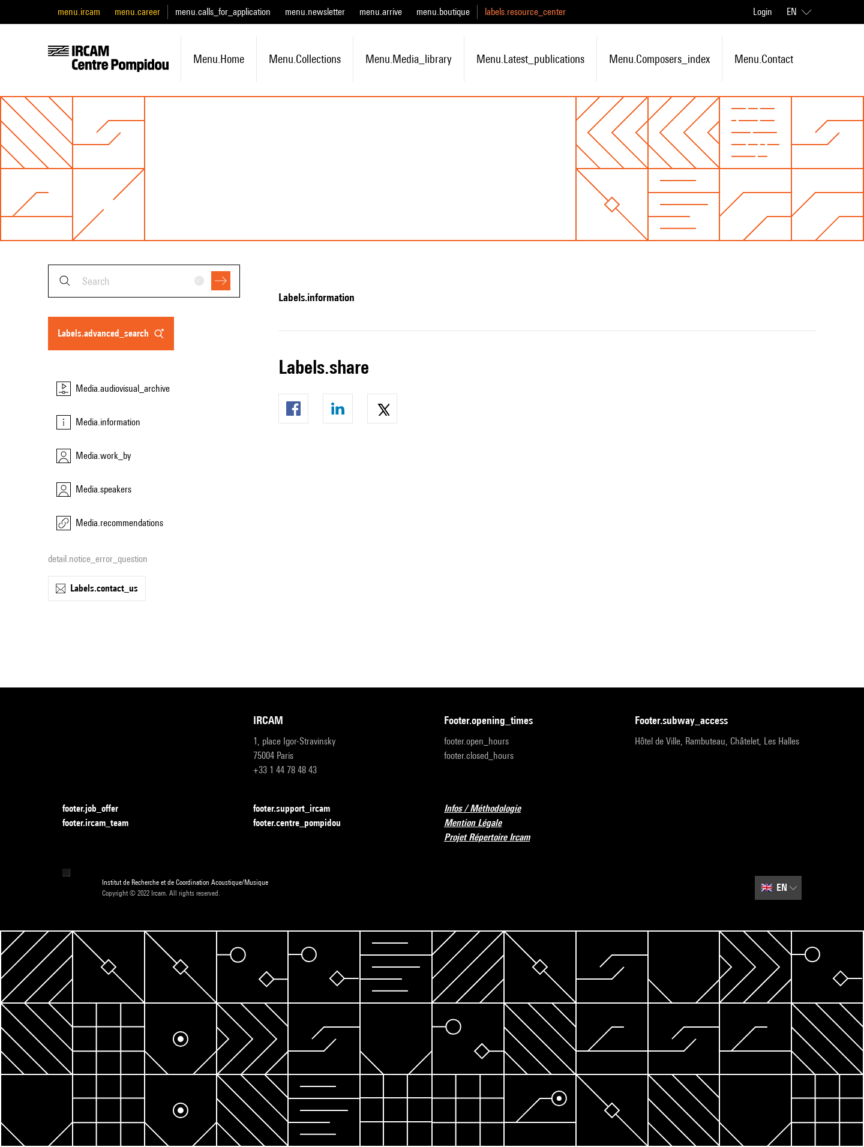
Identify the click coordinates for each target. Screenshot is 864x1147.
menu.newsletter (315, 11)
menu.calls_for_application (223, 11)
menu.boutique (443, 11)
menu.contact (763, 58)
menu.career (137, 11)
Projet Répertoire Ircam (494, 837)
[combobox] (144, 281)
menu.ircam (79, 11)
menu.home (218, 58)
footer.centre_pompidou (304, 823)
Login (762, 11)
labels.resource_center (525, 11)
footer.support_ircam (298, 809)
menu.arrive (380, 11)
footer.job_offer (97, 809)
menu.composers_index (659, 58)
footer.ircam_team (102, 823)
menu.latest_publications (530, 58)
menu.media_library (408, 58)
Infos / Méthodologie (489, 809)
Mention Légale (480, 823)
